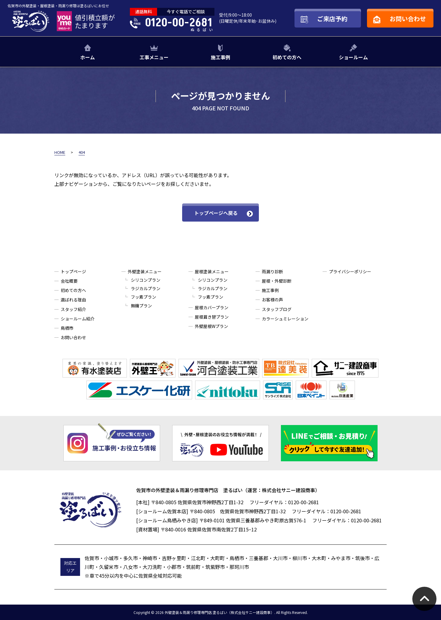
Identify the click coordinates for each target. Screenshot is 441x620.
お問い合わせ (73, 337)
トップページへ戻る (216, 212)
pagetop (424, 599)
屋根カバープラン (211, 307)
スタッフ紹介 (73, 309)
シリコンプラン (145, 280)
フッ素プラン (143, 297)
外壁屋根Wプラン (211, 326)
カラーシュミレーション (285, 319)
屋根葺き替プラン (212, 317)
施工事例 (220, 57)
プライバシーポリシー (350, 271)
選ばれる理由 (73, 300)
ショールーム (353, 57)
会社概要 (69, 281)
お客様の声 (272, 300)
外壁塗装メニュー (145, 271)
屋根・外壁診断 (276, 281)
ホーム (87, 57)
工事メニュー (154, 57)
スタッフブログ (276, 309)
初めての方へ (286, 57)
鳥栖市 (67, 328)
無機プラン (141, 306)
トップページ (73, 271)
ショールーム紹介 (78, 319)
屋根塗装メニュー (212, 271)
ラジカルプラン (145, 288)
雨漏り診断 (272, 271)
